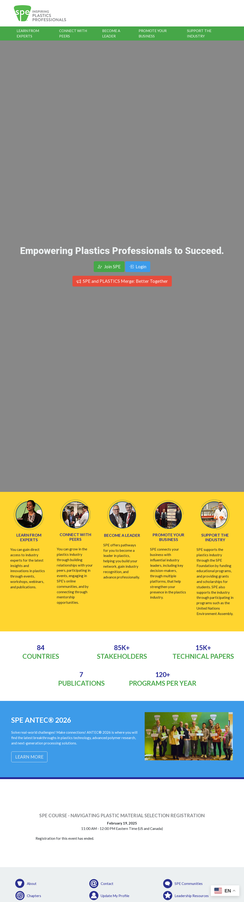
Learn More (29, 756)
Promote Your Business (153, 33)
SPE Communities (189, 883)
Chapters (34, 896)
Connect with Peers (75, 537)
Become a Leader (111, 33)
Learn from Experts (28, 537)
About (31, 883)
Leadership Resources (192, 896)
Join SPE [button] (109, 266)
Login (137, 266)
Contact (107, 883)
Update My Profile (115, 896)
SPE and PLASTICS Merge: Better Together (122, 281)
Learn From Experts (28, 33)
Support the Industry (199, 33)
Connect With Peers (73, 33)
